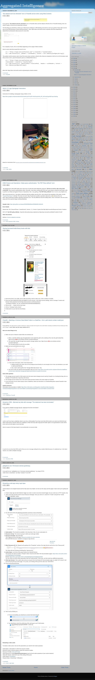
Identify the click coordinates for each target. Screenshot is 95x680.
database (74, 139)
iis (82, 157)
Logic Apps (11, 663)
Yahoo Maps (74, 209)
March (75, 82)
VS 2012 (75, 199)
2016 (74, 93)
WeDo (10, 169)
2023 (74, 62)
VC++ (73, 194)
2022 (74, 64)
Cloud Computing (87, 134)
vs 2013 (80, 199)
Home (36, 667)
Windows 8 (76, 203)
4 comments (5, 661)
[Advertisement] (35, 81)
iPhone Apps (80, 162)
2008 (74, 108)
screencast (84, 182)
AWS (74, 130)
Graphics (74, 154)
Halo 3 (79, 154)
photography (74, 177)
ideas (74, 157)
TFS (79, 191)
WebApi (80, 201)
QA (84, 179)
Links (78, 166)
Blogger (55, 676)
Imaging (88, 157)
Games (82, 150)
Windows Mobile (86, 203)
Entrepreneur (84, 146)
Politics (74, 178)
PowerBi (8, 74)
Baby (83, 131)
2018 (74, 89)
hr (79, 156)
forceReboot (12, 656)
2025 (74, 58)
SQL (88, 187)
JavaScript (88, 162)
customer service (85, 137)
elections (76, 145)
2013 (74, 98)
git (76, 152)
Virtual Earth (79, 194)
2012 (74, 100)
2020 (74, 68)
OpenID (74, 174)
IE (78, 157)
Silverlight (79, 184)
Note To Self (82, 172)
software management (78, 187)
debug (91, 139)
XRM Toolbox (88, 208)
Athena (87, 128)
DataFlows (8, 395)
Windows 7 (89, 202)
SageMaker (74, 182)
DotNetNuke (74, 143)
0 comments (5, 73)
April (75, 81)
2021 (74, 66)
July (75, 79)
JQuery (77, 163)
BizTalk (77, 132)
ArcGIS (84, 127)
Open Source (89, 172)
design (89, 140)
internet (81, 159)
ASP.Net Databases (79, 128)
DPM (81, 143)
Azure (7, 663)
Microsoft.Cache (16, 651)
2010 (74, 104)
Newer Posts (6, 667)
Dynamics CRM (11, 221)
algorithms (73, 127)
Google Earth (75, 153)
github (81, 152)
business (86, 132)
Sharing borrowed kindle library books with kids (16, 228)
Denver (83, 140)
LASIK (82, 163)
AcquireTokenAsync (7, 196)
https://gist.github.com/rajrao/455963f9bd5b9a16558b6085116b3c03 (26, 204)
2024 (74, 60)
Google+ (73, 47)
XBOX (82, 208)
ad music (86, 124)
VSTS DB (86, 199)
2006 (74, 112)
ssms (82, 188)
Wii (91, 201)
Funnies (90, 148)
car (75, 134)
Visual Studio (86, 196)
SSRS (86, 188)
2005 (74, 114)
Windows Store (86, 205)
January (76, 84)
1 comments (5, 167)
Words (74, 206)
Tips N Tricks (86, 191)
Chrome (80, 134)
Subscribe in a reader (76, 53)
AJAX (88, 125)
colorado (87, 136)
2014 (74, 96)
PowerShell (87, 178)
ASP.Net (90, 127)
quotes (88, 179)
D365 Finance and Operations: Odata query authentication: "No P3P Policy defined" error (29, 183)
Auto (91, 128)
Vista (86, 194)
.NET (73, 124)
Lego (7, 169)
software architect (75, 185)
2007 (74, 110)
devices (85, 142)
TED (91, 190)
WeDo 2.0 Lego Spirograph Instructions (14, 88)
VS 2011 (90, 197)
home (87, 154)
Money (81, 171)
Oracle (86, 174)
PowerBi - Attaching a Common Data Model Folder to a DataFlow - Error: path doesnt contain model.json (33, 320)
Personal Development (81, 175)
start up (90, 188)
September (76, 77)
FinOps (17, 221)
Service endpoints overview (13, 217)
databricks (80, 139)
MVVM (77, 172)
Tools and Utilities (82, 193)
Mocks (77, 171)
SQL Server (75, 188)
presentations (74, 179)
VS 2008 (77, 197)
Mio (86, 169)
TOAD (73, 193)
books (81, 132)
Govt (84, 153)
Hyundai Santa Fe (84, 156)
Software (86, 184)
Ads (91, 124)
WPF (78, 208)
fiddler (82, 148)
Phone (90, 175)
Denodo (78, 140)
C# (91, 132)
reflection (78, 181)
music (90, 171)
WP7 (73, 208)
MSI (86, 171)
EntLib (79, 146)
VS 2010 (85, 197)
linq (81, 166)
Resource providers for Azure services (30, 537)
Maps (85, 167)
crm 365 (78, 137)
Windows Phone (76, 205)
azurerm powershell (76, 131)
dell (74, 140)
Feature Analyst (76, 148)
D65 (7, 221)
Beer (86, 131)
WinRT (91, 205)
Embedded (84, 145)
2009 (74, 106)
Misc (90, 169)
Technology (84, 190)
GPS (89, 153)
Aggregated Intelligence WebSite (79, 45)
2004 (74, 116)
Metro (73, 169)
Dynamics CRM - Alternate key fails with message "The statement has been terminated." (28, 402)
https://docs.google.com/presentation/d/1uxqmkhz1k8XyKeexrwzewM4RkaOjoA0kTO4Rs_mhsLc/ (31, 162)
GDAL (87, 150)
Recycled (73, 181)
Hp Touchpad (75, 156)
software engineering (85, 185)
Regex (84, 181)
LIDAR (84, 164)
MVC (73, 172)
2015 (74, 95)
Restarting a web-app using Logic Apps (14, 483)
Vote (72, 197)
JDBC (73, 163)
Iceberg (91, 156)
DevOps (89, 142)
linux (84, 166)
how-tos (91, 154)
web (75, 201)
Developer (75, 142)
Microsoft (79, 169)
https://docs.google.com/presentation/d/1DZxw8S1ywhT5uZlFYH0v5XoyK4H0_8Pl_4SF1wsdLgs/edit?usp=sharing (30, 96)
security (73, 184)
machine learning (78, 167)
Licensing (79, 164)
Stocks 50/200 (76, 190)
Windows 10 (83, 202)
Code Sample (76, 136)
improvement (74, 159)
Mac (72, 167)
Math (90, 167)
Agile (75, 125)
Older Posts (64, 667)
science (78, 182)
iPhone (79, 160)
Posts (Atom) (11, 670)
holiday (83, 154)
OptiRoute (80, 174)
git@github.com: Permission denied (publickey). (16, 466)
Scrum (89, 182)
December (76, 69)
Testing (75, 191)
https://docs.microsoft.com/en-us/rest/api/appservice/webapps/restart (26, 556)
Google (87, 152)
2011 (74, 102)
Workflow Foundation (87, 206)
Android (79, 127)
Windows (75, 202)
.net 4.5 (81, 124)
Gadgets (76, 150)
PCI (90, 174)
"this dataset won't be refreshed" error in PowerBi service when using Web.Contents (27, 13)
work (80, 206)
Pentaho (73, 175)
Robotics (89, 181)
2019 (74, 87)
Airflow (84, 125)
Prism (80, 179)
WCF (91, 199)
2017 (74, 91)
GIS (91, 150)
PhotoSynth (81, 177)
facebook (90, 146)
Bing (90, 131)
